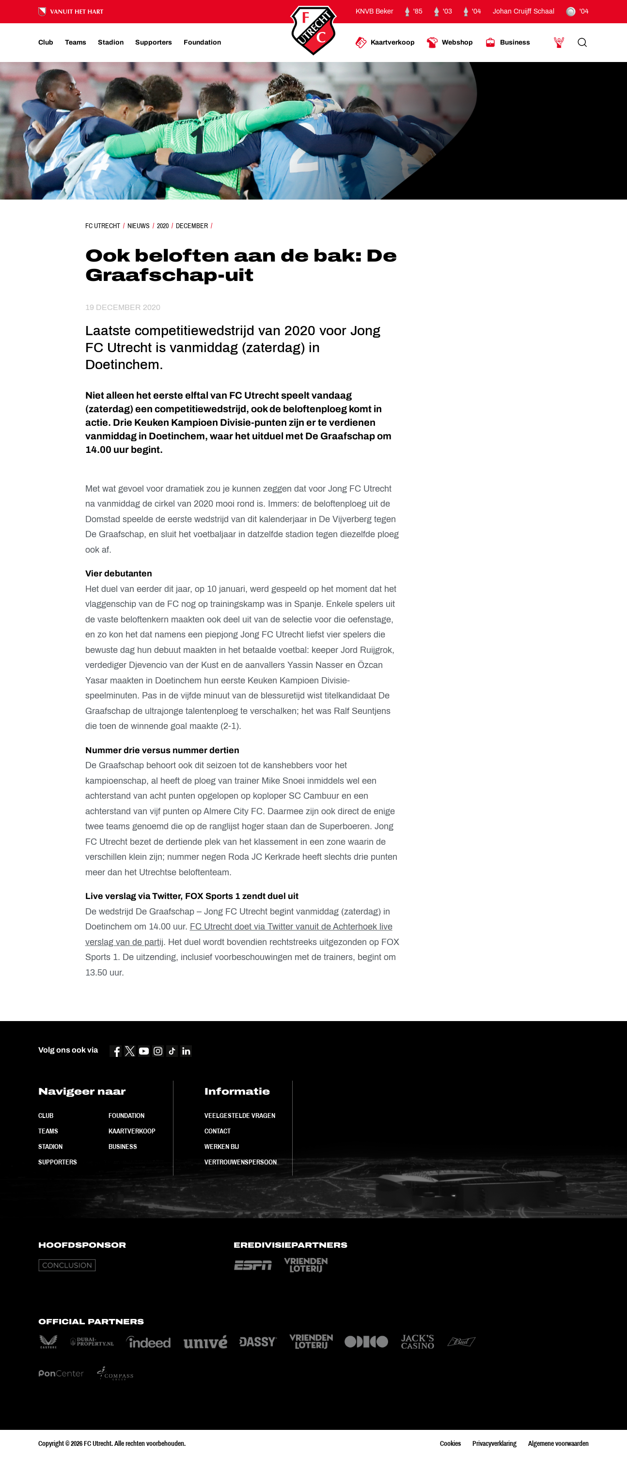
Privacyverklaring (494, 1443)
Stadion (50, 1146)
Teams (48, 1131)
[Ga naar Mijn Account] (559, 42)
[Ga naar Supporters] (153, 42)
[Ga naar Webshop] (449, 42)
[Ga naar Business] (507, 42)
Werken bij (221, 1146)
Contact (217, 1131)
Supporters (57, 1162)
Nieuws (138, 225)
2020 (163, 225)
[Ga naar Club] (45, 42)
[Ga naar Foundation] (202, 42)
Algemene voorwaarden (558, 1443)
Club (45, 1115)
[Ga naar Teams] (75, 42)
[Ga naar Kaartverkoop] (385, 42)
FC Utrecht (102, 225)
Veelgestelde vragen (239, 1115)
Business (123, 1146)
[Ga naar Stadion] (111, 42)
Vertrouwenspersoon (240, 1162)
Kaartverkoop (132, 1131)
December (192, 225)
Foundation (126, 1115)
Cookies (450, 1443)
